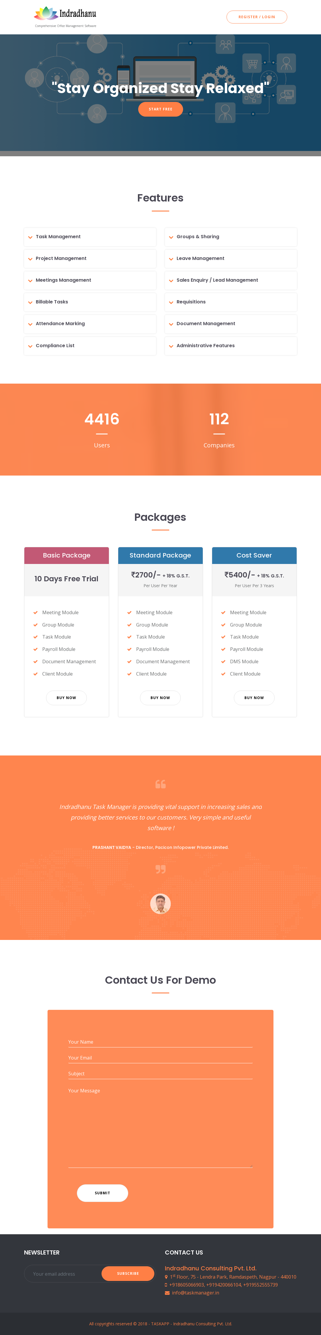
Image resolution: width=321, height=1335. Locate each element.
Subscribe (128, 1273)
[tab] (92, 236)
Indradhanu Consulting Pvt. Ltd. (202, 1323)
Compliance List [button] (55, 345)
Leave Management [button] (200, 258)
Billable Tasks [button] (52, 302)
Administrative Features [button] (206, 345)
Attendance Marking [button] (60, 323)
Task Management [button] (58, 236)
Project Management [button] (61, 258)
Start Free (161, 109)
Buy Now (66, 697)
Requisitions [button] (191, 302)
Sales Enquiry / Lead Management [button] (217, 280)
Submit (102, 1192)
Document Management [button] (206, 323)
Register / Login (257, 16)
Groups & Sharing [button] (198, 236)
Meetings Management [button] (63, 280)
